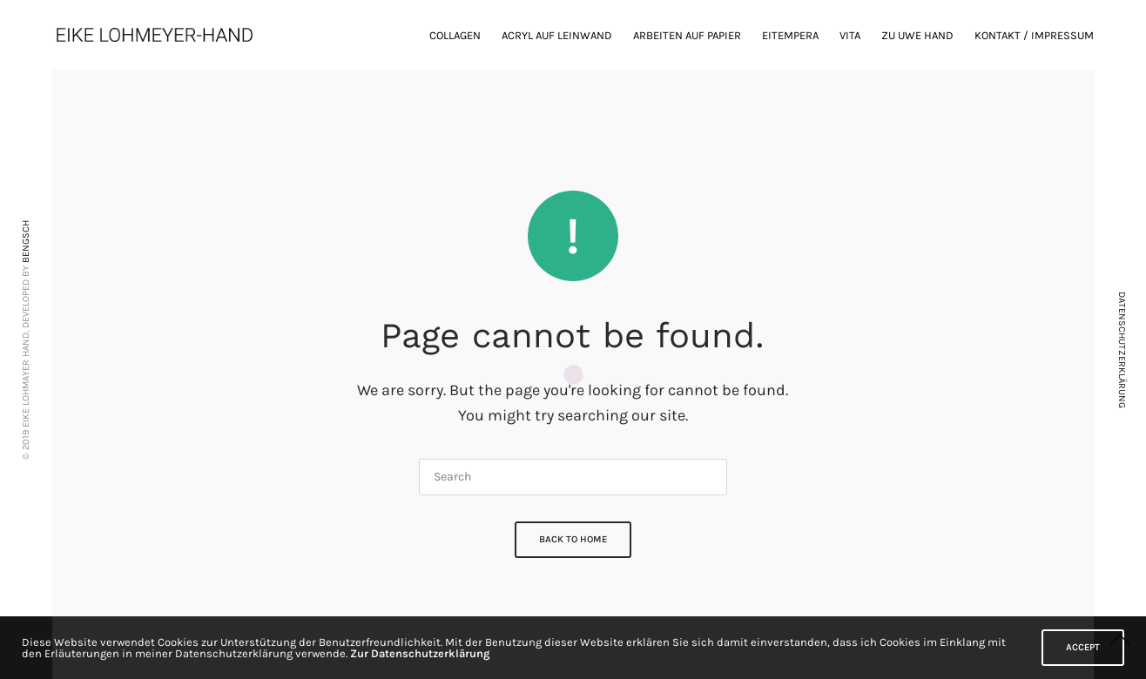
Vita (849, 35)
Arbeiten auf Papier (687, 35)
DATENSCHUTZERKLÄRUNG (1122, 350)
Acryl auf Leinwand (557, 35)
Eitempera (790, 35)
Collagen (455, 35)
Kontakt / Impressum (1034, 35)
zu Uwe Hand (917, 35)
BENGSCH (25, 241)
